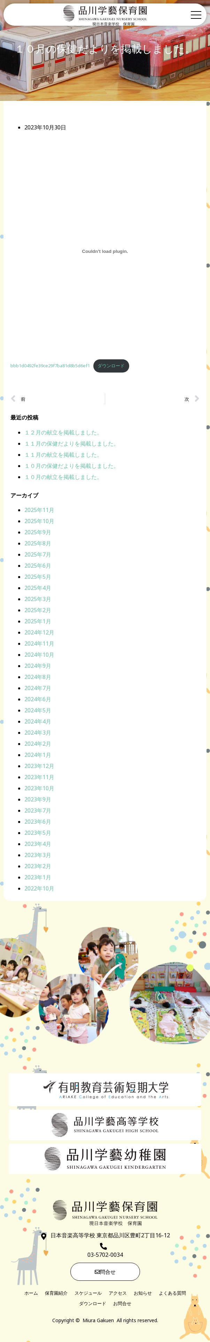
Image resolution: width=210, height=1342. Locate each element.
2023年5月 (37, 834)
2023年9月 (37, 800)
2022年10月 (39, 889)
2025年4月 (37, 589)
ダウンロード (111, 367)
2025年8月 (37, 544)
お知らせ (143, 1294)
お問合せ (122, 1304)
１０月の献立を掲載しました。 (63, 478)
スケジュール (88, 1294)
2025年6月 (37, 566)
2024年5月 (37, 711)
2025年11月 (39, 511)
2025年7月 (37, 555)
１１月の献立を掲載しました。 (63, 456)
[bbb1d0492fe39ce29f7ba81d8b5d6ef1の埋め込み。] (105, 252)
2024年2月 (37, 745)
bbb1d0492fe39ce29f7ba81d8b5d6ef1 (50, 367)
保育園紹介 (56, 1294)
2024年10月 (39, 656)
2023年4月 (37, 845)
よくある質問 (172, 1294)
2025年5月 (37, 578)
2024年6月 (37, 700)
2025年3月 (37, 600)
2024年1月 (37, 756)
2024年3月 (37, 733)
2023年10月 (39, 789)
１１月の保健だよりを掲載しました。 (71, 444)
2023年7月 (37, 811)
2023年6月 (37, 822)
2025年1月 (37, 622)
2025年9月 (37, 533)
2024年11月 (39, 644)
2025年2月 (37, 611)
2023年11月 (39, 778)
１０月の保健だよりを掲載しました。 (71, 467)
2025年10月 (39, 522)
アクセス (118, 1294)
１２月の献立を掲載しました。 (63, 433)
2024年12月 (39, 633)
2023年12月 (39, 767)
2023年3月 (37, 856)
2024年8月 (37, 678)
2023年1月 (37, 878)
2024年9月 (37, 667)
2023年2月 (37, 867)
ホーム (31, 1294)
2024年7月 (37, 689)
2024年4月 (37, 722)
